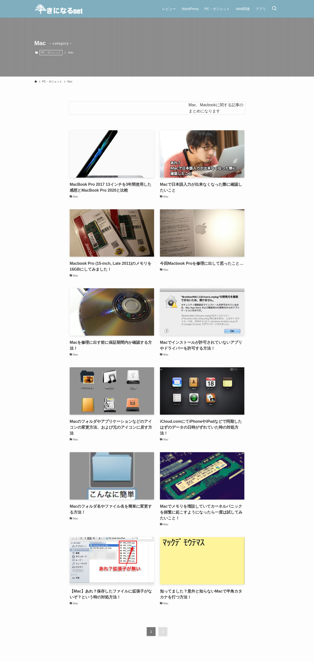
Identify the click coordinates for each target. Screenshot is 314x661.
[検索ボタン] (274, 9)
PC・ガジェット (51, 52)
